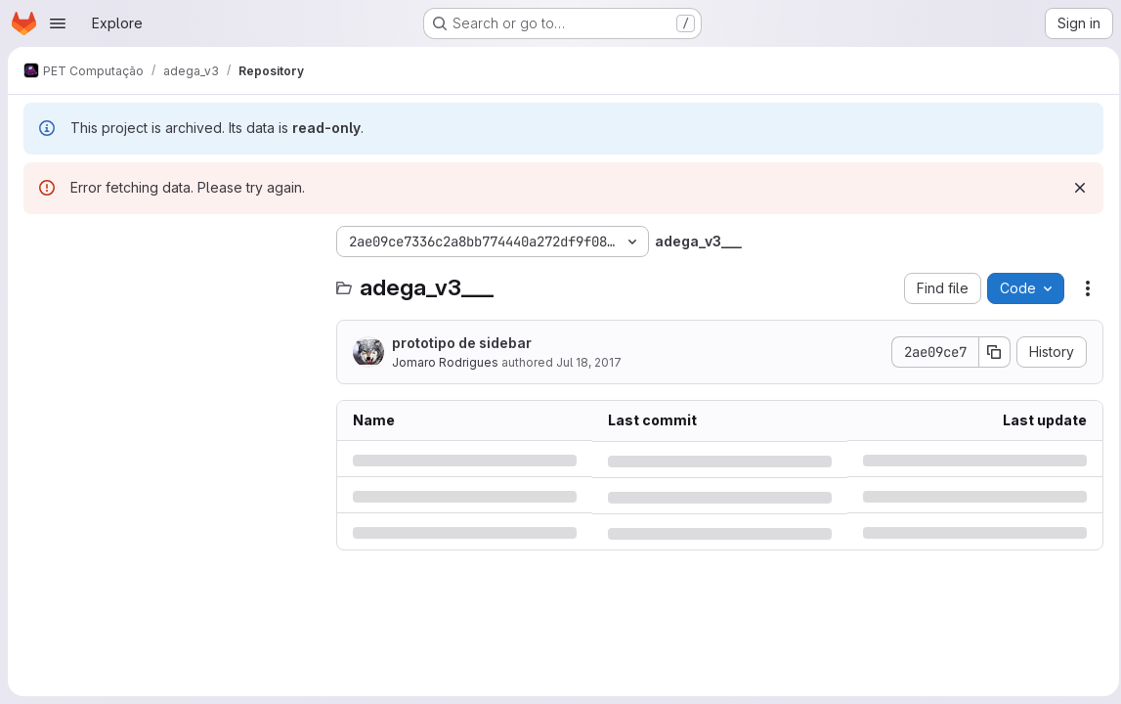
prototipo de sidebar (462, 342)
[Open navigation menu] (57, 23)
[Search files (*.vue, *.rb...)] (170, 280)
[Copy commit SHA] (989, 352)
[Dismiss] (1074, 187)
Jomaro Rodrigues (445, 362)
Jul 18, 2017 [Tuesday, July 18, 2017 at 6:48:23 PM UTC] (589, 362)
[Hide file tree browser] (39, 241)
